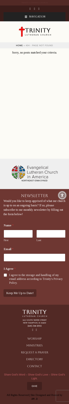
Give (34, 386)
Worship (34, 338)
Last (38, 240)
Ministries (34, 345)
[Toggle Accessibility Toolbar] (62, 195)
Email (8, 249)
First (6, 240)
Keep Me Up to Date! (20, 293)
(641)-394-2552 (35, 326)
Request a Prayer (34, 352)
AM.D (34, 399)
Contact (34, 366)
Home (19, 45)
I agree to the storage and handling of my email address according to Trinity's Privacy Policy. (36, 278)
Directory (34, 359)
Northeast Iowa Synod (34, 180)
